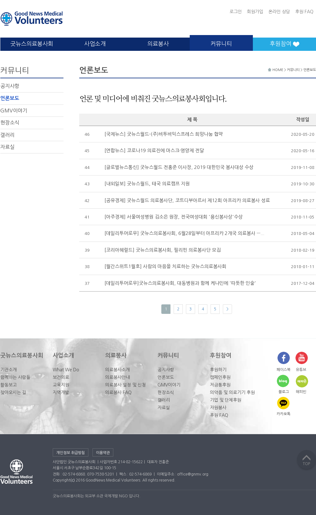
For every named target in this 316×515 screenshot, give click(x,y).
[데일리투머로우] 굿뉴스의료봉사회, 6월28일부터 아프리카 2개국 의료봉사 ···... (184, 233)
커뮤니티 (221, 44)
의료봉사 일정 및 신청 (125, 385)
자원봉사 (218, 407)
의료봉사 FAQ (118, 392)
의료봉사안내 (117, 377)
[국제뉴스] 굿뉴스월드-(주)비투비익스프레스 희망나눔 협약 (163, 134)
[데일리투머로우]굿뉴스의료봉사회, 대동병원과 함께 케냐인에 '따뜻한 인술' (180, 283)
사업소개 (95, 44)
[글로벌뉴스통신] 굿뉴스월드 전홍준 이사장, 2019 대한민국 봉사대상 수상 (178, 167)
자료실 (7, 146)
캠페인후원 (220, 377)
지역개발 (61, 392)
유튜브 (301, 370)
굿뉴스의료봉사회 (31, 44)
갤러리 (7, 134)
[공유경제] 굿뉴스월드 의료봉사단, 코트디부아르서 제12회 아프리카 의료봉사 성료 (187, 200)
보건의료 (61, 377)
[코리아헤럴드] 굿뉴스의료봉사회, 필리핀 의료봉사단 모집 (162, 250)
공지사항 (9, 85)
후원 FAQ (304, 11)
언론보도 (9, 98)
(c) (72, 480)
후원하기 (218, 370)
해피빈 (301, 392)
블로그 (283, 392)
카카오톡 (283, 414)
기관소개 (8, 370)
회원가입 (255, 11)
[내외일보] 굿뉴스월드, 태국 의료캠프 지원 (147, 183)
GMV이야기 (13, 110)
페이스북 (283, 370)
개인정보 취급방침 (70, 453)
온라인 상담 (279, 11)
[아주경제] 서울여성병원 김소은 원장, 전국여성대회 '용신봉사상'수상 (173, 216)
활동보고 (8, 385)
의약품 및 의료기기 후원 (232, 392)
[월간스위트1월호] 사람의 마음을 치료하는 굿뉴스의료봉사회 (165, 266)
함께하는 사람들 (15, 377)
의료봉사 (158, 44)
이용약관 (103, 453)
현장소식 (9, 122)
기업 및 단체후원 (225, 400)
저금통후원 (220, 385)
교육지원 (61, 385)
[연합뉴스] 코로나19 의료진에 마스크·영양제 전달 (154, 150)
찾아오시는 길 (13, 392)
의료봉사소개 (117, 370)
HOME (276, 70)
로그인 (236, 11)
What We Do (66, 370)
